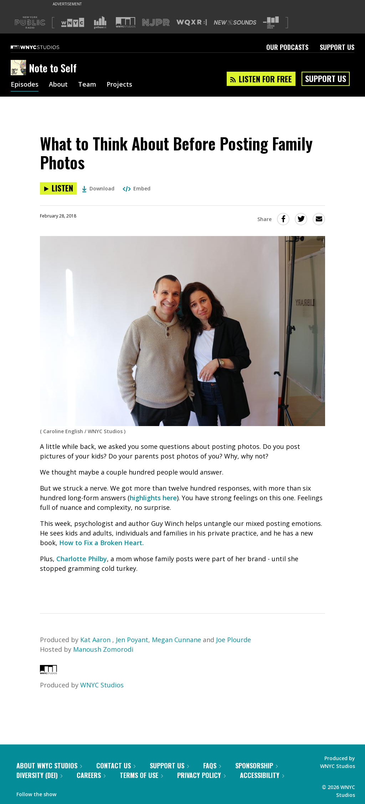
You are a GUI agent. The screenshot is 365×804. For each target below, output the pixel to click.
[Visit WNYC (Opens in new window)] (72, 22)
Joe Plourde (233, 639)
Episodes (24, 85)
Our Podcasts (287, 47)
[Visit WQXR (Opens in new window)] (191, 22)
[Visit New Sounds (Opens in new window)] (235, 22)
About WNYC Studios (49, 765)
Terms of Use (141, 775)
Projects (119, 85)
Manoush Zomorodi (103, 649)
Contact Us (115, 765)
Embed (136, 188)
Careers (91, 775)
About (58, 85)
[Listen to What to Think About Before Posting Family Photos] (58, 188)
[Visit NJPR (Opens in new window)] (156, 22)
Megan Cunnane (176, 639)
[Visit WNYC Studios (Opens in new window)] (125, 22)
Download (98, 188)
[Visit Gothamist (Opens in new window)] (100, 22)
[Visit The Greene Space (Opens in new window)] (271, 22)
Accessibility (262, 775)
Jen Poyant (132, 639)
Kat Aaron (96, 639)
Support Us (337, 47)
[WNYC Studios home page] (44, 47)
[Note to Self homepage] (20, 68)
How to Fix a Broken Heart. (101, 542)
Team (87, 85)
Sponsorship (256, 765)
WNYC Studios (102, 685)
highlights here (153, 497)
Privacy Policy (201, 775)
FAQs (212, 765)
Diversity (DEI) (39, 775)
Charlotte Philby (81, 558)
